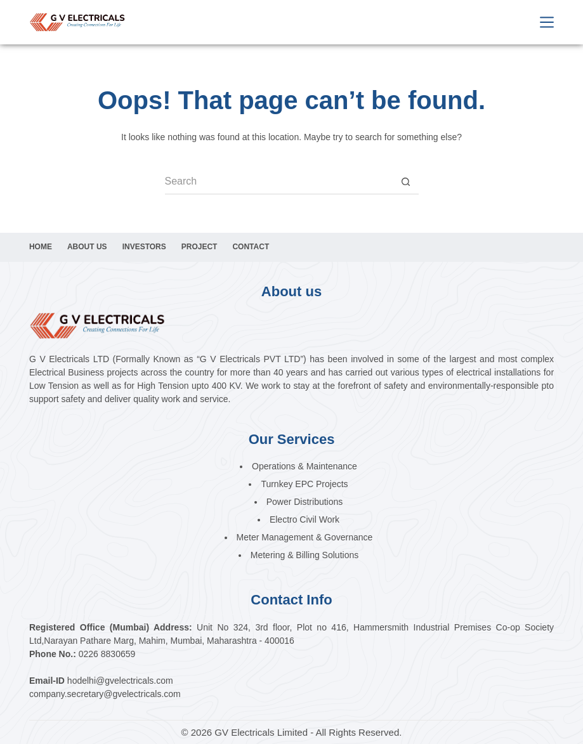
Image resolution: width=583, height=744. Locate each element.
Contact (250, 246)
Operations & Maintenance (304, 466)
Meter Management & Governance (305, 537)
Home (40, 246)
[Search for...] (279, 182)
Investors (144, 246)
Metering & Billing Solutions (304, 555)
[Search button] (406, 182)
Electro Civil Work (304, 519)
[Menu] (547, 22)
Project (199, 246)
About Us (87, 246)
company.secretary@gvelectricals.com (105, 694)
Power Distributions (304, 502)
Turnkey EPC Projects (304, 484)
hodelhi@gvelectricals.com (120, 680)
